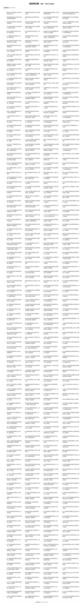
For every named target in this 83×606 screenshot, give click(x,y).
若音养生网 (38, 602)
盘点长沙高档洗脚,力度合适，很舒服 (70, 399)
